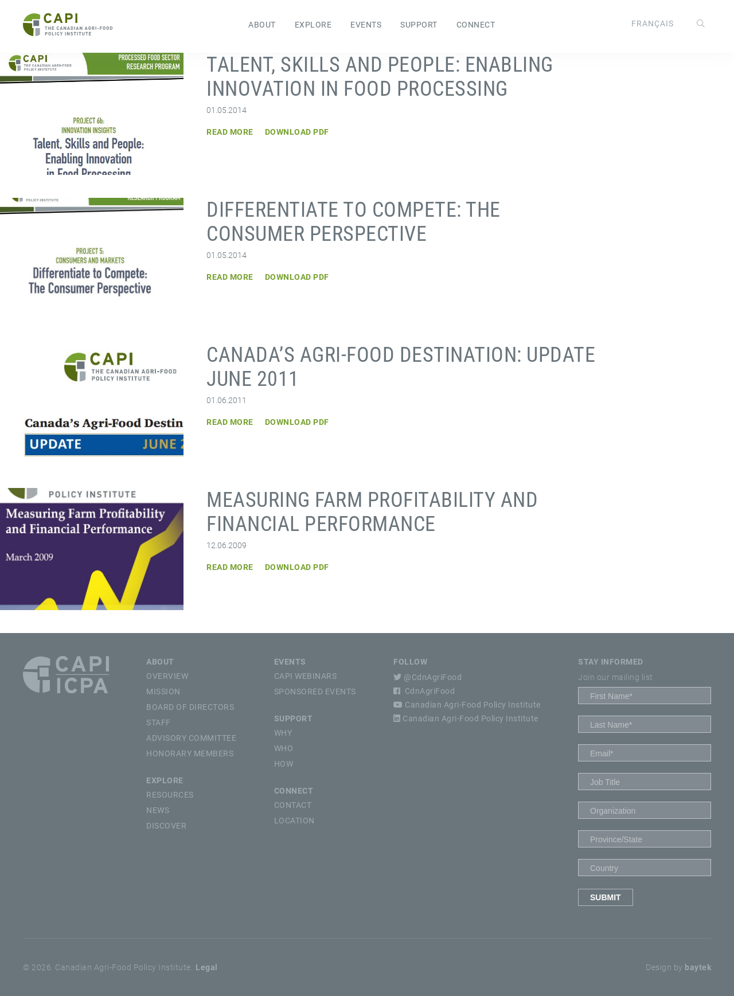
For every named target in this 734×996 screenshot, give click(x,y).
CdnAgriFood (424, 691)
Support (419, 24)
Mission (163, 691)
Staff (158, 722)
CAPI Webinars (305, 676)
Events (365, 24)
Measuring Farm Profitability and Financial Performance (372, 512)
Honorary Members (189, 753)
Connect (475, 24)
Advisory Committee (191, 738)
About (262, 24)
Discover (166, 825)
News (157, 810)
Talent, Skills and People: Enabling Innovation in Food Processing (379, 77)
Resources (170, 794)
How (284, 763)
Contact (293, 805)
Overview (167, 676)
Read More (229, 131)
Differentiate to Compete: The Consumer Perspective (353, 222)
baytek (698, 967)
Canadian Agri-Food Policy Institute (467, 704)
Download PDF (297, 131)
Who (284, 748)
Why (283, 732)
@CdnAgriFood (427, 677)
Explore (313, 24)
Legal (207, 967)
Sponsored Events (315, 691)
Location (294, 820)
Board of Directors (190, 707)
